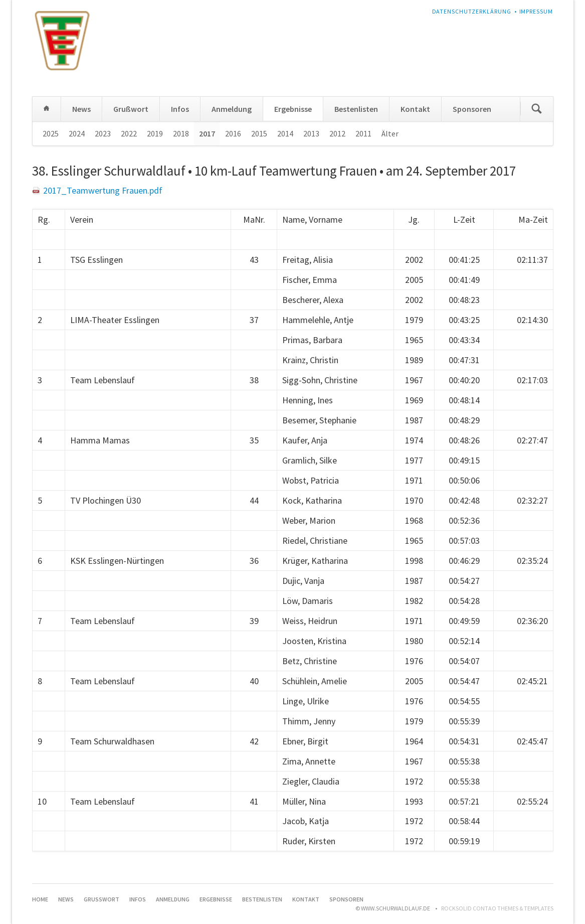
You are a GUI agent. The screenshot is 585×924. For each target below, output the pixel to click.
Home (47, 109)
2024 (77, 133)
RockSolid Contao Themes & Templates (497, 908)
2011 (363, 133)
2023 (103, 133)
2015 (259, 133)
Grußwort (130, 109)
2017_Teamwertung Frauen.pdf (102, 190)
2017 (207, 133)
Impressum (536, 11)
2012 (337, 133)
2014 (285, 133)
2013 (311, 133)
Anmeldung (232, 109)
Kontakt (415, 109)
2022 (129, 133)
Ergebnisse (293, 109)
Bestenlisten (356, 109)
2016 (233, 133)
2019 (155, 133)
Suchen (537, 109)
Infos (180, 109)
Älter (390, 133)
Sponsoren (472, 109)
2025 (51, 133)
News (81, 109)
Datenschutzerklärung (472, 11)
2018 (181, 133)
